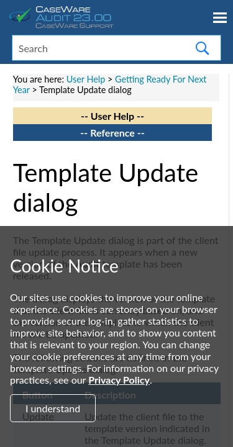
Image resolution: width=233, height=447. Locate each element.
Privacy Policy (119, 380)
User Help (86, 79)
